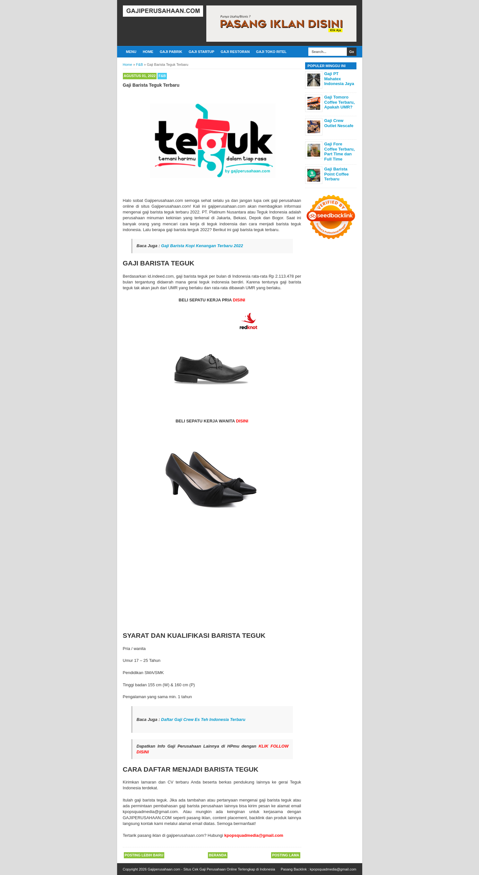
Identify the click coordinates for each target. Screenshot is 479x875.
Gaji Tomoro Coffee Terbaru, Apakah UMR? (339, 102)
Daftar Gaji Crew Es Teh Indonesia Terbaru (203, 719)
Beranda (218, 855)
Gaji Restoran (235, 52)
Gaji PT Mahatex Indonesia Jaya (339, 78)
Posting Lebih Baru (144, 855)
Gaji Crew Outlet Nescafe (339, 123)
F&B (162, 76)
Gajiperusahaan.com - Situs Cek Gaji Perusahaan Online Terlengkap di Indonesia (211, 869)
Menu (131, 52)
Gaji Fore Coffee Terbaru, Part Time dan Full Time (339, 151)
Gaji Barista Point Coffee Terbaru (336, 174)
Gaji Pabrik (171, 52)
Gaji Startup (201, 52)
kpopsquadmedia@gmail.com (333, 869)
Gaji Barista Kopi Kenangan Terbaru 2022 (202, 245)
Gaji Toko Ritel (271, 52)
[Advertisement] (212, 581)
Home (148, 52)
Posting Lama (285, 855)
